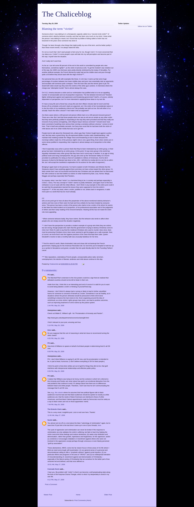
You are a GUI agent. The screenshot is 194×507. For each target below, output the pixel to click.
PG (49, 275)
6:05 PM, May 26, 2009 (56, 338)
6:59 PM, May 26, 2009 (56, 371)
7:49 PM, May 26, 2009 (56, 404)
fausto (50, 420)
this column (59, 392)
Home (78, 495)
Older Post (108, 495)
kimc (49, 330)
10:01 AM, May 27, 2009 (56, 464)
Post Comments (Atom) (82, 500)
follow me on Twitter (145, 26)
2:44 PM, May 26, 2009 (56, 305)
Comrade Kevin (53, 469)
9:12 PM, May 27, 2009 (56, 480)
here (99, 425)
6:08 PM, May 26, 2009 (56, 351)
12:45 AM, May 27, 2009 (56, 415)
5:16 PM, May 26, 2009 (56, 325)
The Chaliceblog (66, 14)
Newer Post (48, 495)
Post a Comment (51, 484)
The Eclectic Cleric (55, 409)
